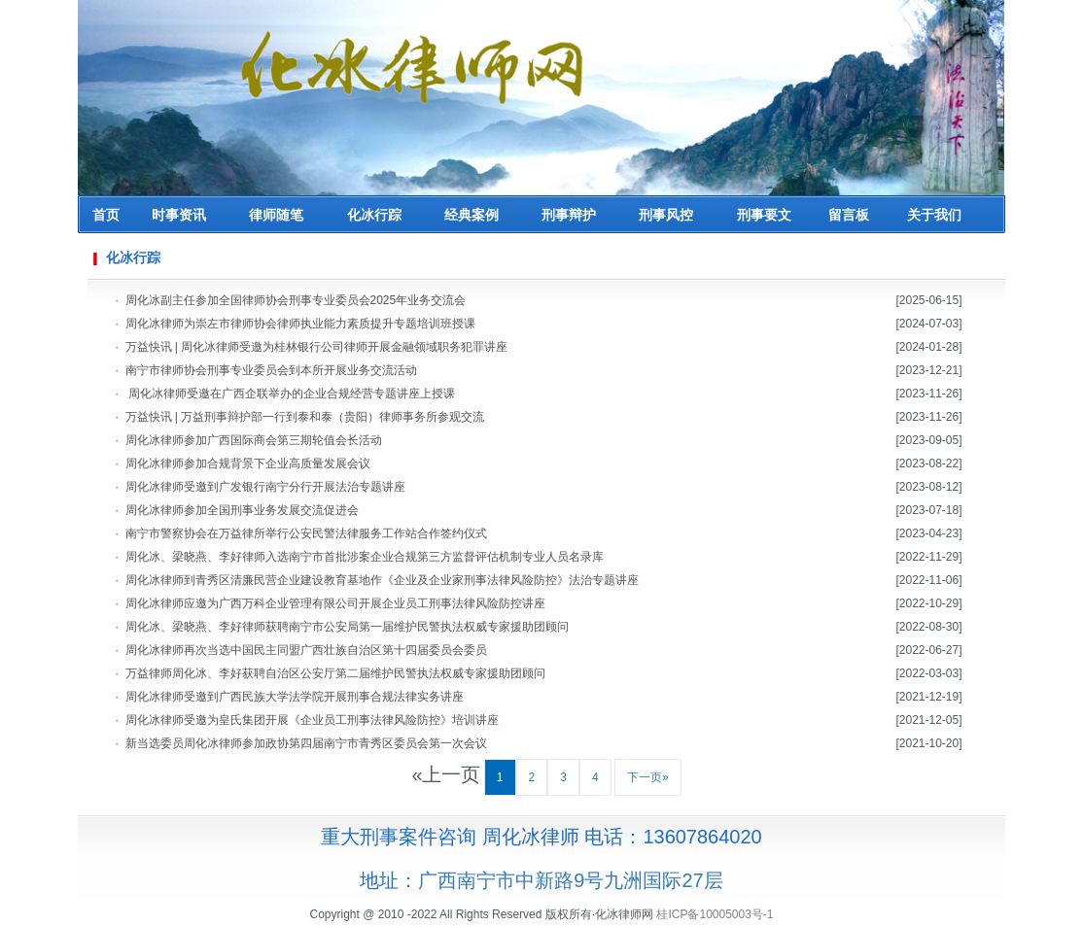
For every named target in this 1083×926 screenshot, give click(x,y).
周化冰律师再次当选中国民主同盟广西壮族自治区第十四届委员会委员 (306, 650)
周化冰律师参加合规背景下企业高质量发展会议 (247, 463)
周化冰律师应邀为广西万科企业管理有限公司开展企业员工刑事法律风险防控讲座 (335, 603)
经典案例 (471, 215)
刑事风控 (666, 215)
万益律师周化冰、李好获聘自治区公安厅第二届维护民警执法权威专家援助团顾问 (335, 673)
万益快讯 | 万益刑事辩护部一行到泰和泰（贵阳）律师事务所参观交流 (305, 417)
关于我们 (934, 215)
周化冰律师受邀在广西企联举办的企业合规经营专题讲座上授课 (290, 393)
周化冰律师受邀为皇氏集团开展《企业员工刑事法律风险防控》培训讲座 (312, 720)
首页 (106, 215)
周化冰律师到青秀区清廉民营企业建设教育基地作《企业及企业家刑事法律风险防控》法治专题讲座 (382, 580)
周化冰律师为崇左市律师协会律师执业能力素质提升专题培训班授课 (300, 323)
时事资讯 (179, 215)
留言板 (848, 215)
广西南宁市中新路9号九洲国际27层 (570, 880)
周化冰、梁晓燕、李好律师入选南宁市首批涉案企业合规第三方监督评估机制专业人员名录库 (364, 557)
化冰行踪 (374, 215)
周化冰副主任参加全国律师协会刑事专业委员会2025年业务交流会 (296, 300)
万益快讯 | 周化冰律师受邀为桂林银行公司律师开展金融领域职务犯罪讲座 (316, 347)
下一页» (648, 777)
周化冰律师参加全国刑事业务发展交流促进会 (242, 510)
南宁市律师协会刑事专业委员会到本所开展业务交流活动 (271, 370)
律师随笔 (276, 215)
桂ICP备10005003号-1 (714, 914)
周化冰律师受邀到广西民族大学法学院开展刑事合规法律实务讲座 (294, 696)
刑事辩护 (569, 215)
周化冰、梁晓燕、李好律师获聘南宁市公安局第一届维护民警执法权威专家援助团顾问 (347, 627)
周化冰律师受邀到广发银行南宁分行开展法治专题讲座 (265, 487)
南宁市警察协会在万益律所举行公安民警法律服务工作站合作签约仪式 (306, 533)
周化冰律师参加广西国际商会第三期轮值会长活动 (253, 440)
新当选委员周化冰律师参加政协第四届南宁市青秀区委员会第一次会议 (306, 743)
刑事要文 (764, 215)
